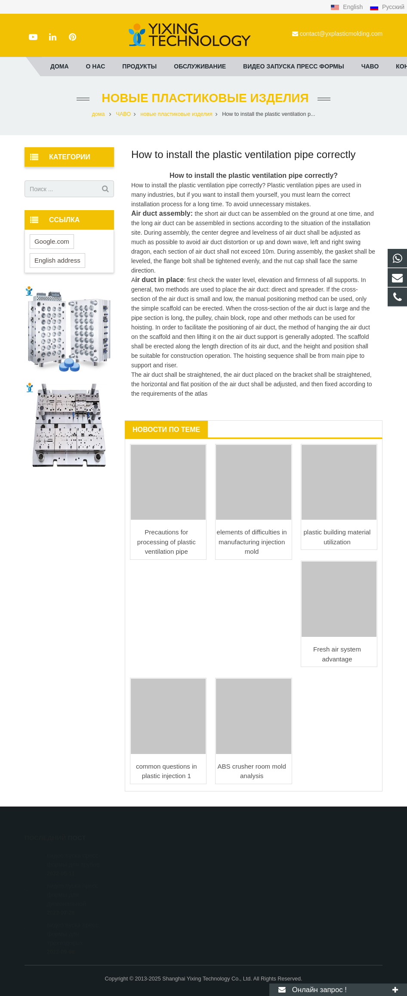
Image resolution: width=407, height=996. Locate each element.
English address (57, 260)
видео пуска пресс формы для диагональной (73, 883)
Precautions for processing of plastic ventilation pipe (166, 541)
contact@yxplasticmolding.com (341, 33)
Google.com (51, 241)
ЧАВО (123, 114)
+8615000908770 (240, 854)
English (347, 6)
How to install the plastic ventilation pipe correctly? (254, 175)
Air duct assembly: (163, 213)
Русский (387, 6)
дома (98, 114)
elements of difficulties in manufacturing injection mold (252, 541)
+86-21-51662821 (240, 867)
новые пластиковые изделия (203, 98)
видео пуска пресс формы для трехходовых (73, 922)
